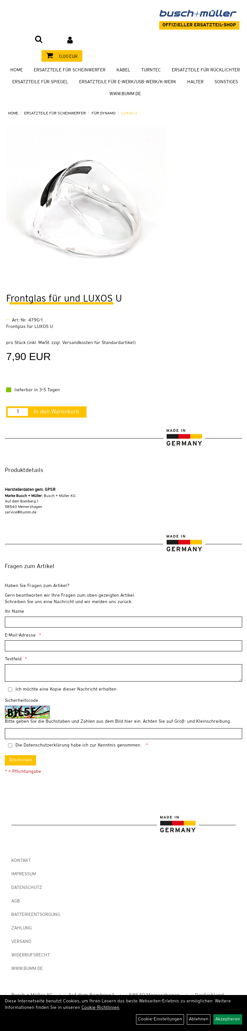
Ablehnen (198, 1019)
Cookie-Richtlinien (100, 1008)
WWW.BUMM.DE (125, 94)
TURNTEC (151, 70)
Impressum (23, 874)
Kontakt (21, 861)
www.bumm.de (27, 969)
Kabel (123, 70)
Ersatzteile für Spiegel (40, 82)
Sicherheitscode (21, 701)
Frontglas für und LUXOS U (64, 298)
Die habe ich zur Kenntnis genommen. (78, 745)
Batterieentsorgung (35, 915)
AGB (15, 901)
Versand (21, 942)
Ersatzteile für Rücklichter (206, 70)
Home (16, 70)
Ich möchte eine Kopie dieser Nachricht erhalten (65, 689)
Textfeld (13, 659)
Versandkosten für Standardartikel (98, 343)
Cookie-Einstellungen (160, 1019)
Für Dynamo (103, 113)
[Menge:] (18, 412)
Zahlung (21, 928)
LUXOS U (129, 113)
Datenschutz (26, 888)
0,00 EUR (60, 57)
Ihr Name (14, 612)
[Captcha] (123, 733)
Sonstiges (226, 82)
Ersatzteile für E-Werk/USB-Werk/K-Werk (127, 82)
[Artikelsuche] (38, 39)
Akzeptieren (227, 1019)
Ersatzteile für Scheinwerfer (69, 70)
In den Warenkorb (56, 411)
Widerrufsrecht (30, 955)
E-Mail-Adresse (20, 635)
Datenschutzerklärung (46, 745)
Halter (195, 82)
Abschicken (20, 760)
